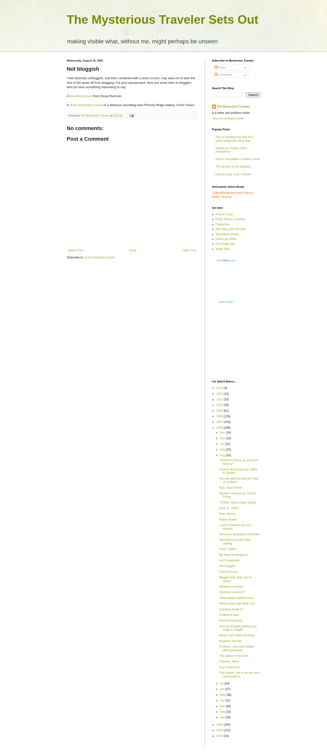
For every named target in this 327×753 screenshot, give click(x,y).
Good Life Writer (226, 239)
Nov (223, 438)
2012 (220, 394)
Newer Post (75, 250)
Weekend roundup (231, 586)
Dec (223, 432)
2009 (220, 410)
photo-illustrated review (86, 105)
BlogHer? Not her (230, 641)
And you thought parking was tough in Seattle (238, 628)
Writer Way (223, 249)
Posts (220, 67)
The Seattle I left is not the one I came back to (239, 674)
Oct (222, 444)
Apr (222, 700)
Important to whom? (232, 592)
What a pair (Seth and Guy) (236, 635)
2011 (220, 399)
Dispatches (223, 224)
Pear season (227, 513)
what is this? (226, 301)
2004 (220, 730)
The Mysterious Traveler (233, 106)
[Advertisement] (242, 341)
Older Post (189, 250)
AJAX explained (229, 560)
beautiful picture (80, 96)
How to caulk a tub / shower (233, 174)
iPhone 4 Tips (224, 214)
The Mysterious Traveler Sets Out (163, 19)
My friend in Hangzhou (233, 555)
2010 (220, 405)
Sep (223, 449)
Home (133, 250)
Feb (223, 712)
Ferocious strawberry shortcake (239, 534)
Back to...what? (229, 508)
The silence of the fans (233, 656)
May (223, 695)
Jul (222, 683)
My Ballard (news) (227, 234)
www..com (226, 260)
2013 (220, 388)
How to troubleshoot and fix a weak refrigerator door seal (234, 138)
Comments (223, 75)
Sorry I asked (227, 549)
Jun (222, 689)
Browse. (227, 197)
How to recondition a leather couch (238, 159)
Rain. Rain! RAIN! (230, 487)
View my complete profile (228, 118)
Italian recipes (228, 519)
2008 (220, 416)
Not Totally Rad (225, 244)
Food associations (231, 620)
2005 (220, 724)
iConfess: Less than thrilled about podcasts (236, 648)
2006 (220, 427)
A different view (229, 615)
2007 (220, 422)
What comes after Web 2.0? (237, 603)
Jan (222, 717)
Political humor (228, 572)
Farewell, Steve (229, 661)
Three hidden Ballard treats (236, 598)
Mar (223, 706)
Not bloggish (227, 566)
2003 (220, 736)
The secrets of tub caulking (233, 166)
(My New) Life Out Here (231, 229)
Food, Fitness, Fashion (230, 219)
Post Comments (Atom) (99, 257)
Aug (223, 455)
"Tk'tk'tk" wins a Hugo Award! (237, 502)
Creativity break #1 (231, 609)
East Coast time (229, 667)
